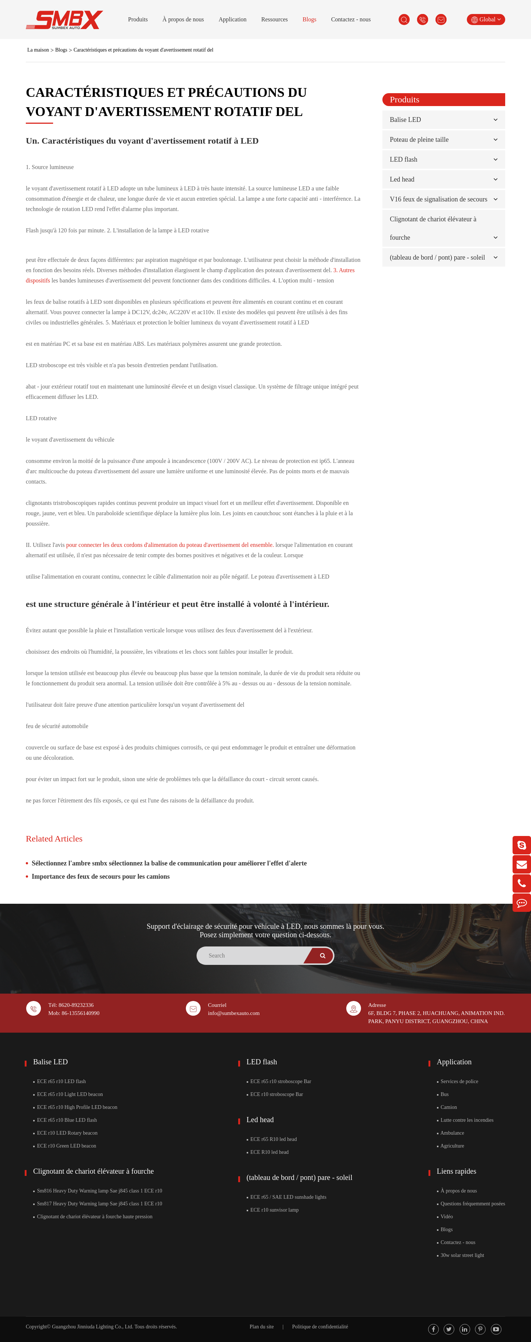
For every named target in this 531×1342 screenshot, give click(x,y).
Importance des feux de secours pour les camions (101, 876)
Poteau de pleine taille (419, 139)
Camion (447, 1107)
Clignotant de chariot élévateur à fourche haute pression (92, 1216)
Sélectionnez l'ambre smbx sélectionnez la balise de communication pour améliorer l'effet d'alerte (169, 863)
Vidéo (445, 1216)
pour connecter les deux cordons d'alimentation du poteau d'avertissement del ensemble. (170, 545)
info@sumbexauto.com (234, 1013)
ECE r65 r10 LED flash (59, 1081)
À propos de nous (183, 19)
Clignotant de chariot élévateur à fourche (93, 1171)
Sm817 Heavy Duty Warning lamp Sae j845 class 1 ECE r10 (97, 1203)
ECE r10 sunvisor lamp (273, 1210)
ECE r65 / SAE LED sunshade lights (287, 1197)
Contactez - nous (351, 19)
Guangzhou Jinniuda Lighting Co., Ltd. (92, 1326)
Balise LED (405, 119)
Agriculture (450, 1146)
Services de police (457, 1081)
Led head (402, 179)
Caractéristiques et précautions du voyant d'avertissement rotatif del (143, 50)
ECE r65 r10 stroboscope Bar (279, 1081)
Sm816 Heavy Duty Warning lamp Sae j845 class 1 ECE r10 (97, 1191)
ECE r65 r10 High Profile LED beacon (75, 1107)
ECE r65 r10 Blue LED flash (65, 1120)
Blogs (309, 19)
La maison (38, 50)
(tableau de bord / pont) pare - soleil (437, 257)
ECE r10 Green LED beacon (64, 1146)
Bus (443, 1094)
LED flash (403, 159)
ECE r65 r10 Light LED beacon (68, 1094)
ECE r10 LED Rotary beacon (65, 1133)
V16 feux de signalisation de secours (438, 199)
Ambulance (450, 1133)
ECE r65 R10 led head (272, 1139)
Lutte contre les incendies (465, 1120)
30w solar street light (460, 1255)
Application (233, 19)
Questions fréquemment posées (471, 1203)
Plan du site (262, 1326)
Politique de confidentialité (320, 1326)
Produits (138, 19)
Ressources (274, 19)
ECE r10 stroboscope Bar (275, 1094)
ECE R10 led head (268, 1152)
